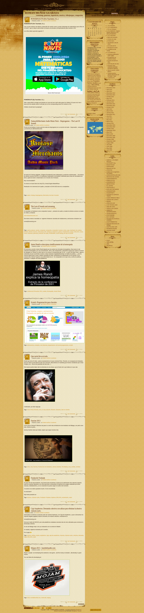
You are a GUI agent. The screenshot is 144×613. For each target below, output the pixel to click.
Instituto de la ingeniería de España (113, 172)
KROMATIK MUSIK (112, 228)
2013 (28, 467)
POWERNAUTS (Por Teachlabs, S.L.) (44, 19)
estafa (44, 291)
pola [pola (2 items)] (96, 94)
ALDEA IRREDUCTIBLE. (113, 198)
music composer (28, 233)
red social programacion (62, 345)
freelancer (55, 232)
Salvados (58, 409)
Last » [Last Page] (49, 608)
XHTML (95, 610)
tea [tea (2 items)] (100, 99)
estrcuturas (41, 232)
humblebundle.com (35, 597)
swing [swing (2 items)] (97, 99)
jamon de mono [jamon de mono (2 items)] (97, 87)
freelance (49, 232)
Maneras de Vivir (111, 168)
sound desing (59, 233)
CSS (99, 610)
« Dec (88, 36)
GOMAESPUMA (111, 191)
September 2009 (111, 141)
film (45, 232)
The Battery (65, 467)
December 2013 (111, 93)
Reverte (53, 409)
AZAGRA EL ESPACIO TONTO (113, 195)
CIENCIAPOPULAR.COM (113, 175)
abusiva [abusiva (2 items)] (92, 74)
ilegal (25, 537)
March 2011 (110, 121)
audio (28, 195)
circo (40, 409)
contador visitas (91, 113)
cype (68, 230)
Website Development (59, 611)
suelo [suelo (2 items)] (94, 99)
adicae (33, 535)
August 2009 (110, 143)
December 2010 (111, 125)
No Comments (71, 114)
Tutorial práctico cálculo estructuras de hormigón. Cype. (113, 75)
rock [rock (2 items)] (97, 96)
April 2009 (109, 150)
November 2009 (111, 137)
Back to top (81, 604)
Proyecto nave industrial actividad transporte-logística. (113, 67)
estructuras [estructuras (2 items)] (97, 79)
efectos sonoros (33, 232)
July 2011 (109, 116)
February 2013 (110, 100)
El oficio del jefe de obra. (113, 61)
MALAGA (76, 232)
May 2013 (109, 98)
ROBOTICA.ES (111, 180)
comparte (37, 345)
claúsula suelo (35, 497)
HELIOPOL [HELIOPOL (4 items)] (95, 85)
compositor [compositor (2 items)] (97, 78)
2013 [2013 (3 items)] (88, 74)
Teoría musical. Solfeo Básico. (113, 70)
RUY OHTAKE (110, 217)
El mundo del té (112, 46)
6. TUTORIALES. (67, 10)
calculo (37, 230)
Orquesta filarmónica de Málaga (113, 224)
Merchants (46, 195)
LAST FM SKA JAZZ (112, 205)
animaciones (30, 345)
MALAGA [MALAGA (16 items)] (93, 91)
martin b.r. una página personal (112, 160)
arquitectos (43, 535)
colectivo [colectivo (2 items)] (92, 78)
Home (36, 8)
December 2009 (111, 135)
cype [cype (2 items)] (88, 79)
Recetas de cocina (112, 47)
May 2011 (109, 119)
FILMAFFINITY (111, 193)
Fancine (35, 467)
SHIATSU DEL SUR (112, 227)
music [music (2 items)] (93, 94)
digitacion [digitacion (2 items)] (92, 79)
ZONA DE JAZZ (111, 203)
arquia (37, 535)
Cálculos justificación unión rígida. (113, 55)
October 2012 (110, 107)
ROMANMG (52, 233)
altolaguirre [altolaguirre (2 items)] (97, 74)
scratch (71, 345)
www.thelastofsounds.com (31, 215)
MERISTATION (111, 184)
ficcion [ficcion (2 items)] (88, 81)
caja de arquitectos (54, 535)
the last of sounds (54, 195)
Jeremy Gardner (57, 467)
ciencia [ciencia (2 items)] (92, 76)
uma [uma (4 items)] (92, 101)
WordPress (110, 245)
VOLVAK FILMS (111, 230)
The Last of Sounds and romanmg (43, 206)
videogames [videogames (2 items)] (94, 102)
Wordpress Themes (76, 611)
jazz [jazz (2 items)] (88, 89)
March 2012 (110, 111)
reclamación (65, 497)
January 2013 (110, 102)
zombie (73, 467)
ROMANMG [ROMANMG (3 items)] (91, 98)
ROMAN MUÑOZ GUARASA (42, 12)
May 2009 (109, 148)
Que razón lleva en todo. (39, 356)
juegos (72, 232)
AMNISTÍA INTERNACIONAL (111, 211)
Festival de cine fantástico (45, 467)
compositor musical (57, 230)
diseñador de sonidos (75, 230)
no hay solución (46, 409)
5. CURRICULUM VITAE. (41, 10)
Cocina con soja (112, 39)
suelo (70, 497)
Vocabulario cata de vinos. (113, 43)
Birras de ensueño (112, 37)
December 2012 (111, 103)
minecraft (43, 597)
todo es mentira (65, 409)
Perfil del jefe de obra (113, 64)
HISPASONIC (110, 166)
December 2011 (111, 114)
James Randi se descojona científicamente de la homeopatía (52, 244)
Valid (110, 242)
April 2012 (109, 109)
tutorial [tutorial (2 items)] (89, 101)
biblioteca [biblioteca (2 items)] (98, 75)
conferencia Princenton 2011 (34, 291)
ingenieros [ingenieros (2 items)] (94, 86)
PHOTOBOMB (110, 215)
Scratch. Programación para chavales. (44, 302)
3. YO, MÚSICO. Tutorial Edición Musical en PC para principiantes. (72, 8)
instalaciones (66, 232)
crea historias (43, 345)
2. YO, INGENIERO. (46, 8)
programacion (51, 345)
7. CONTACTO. (55, 10)
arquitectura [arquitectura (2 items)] (90, 75)
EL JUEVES (110, 185)
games (60, 232)
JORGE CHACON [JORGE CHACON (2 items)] (94, 89)
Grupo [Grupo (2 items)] (99, 83)
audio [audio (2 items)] (94, 75)
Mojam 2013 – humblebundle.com (43, 548)
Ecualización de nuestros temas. (112, 58)
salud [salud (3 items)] (96, 98)
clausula (62, 535)
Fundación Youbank (38, 478)
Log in (108, 240)
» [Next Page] (46, 608)
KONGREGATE (111, 182)
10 (42, 608)
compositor (49, 230)
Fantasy (33, 195)
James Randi (57, 291)
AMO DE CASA (111, 206)
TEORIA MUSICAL (112, 213)
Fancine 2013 (35, 421)
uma (69, 467)
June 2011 (109, 118)
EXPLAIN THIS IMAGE (113, 189)
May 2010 (109, 132)
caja (48, 535)
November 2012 (111, 105)
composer (42, 230)
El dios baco (111, 41)
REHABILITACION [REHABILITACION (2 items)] (91, 96)
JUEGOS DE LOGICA (112, 199)
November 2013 (111, 95)
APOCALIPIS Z (111, 187)
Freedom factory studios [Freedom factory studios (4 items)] (93, 82)
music (81, 232)
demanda (80, 535)
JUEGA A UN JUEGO (112, 208)
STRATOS (109, 170)
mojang (49, 597)
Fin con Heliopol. (112, 29)
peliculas (35, 233)
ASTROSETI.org (111, 163)
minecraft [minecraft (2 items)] (89, 94)
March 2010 (110, 134)
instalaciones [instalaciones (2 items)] (90, 87)
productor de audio (43, 233)
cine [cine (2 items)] (96, 76)
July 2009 (109, 144)
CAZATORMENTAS (112, 222)
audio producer (31, 230)
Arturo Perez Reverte (32, 409)
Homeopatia (50, 291)
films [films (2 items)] (92, 81)
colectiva (75, 535)
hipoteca (53, 497)
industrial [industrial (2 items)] (89, 86)
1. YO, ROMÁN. (98, 8)
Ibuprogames (39, 195)
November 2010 (111, 127)
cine (31, 467)
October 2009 (110, 139)
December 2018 (111, 87)
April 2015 (109, 89)
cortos (64, 230)
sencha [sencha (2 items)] (91, 99)
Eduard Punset (111, 165)
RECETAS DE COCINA (113, 177)
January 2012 (110, 112)
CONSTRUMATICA (112, 178)
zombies (78, 467)
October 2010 (110, 128)
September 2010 (111, 130)
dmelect (26, 232)
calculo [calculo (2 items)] (89, 76)
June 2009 (109, 146)
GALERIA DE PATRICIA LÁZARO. (113, 219)
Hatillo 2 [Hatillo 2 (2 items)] (89, 85)
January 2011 (110, 123)
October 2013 (110, 96)
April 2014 (109, 91)
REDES (109, 201)
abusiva (29, 497)
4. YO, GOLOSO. (110, 8)
